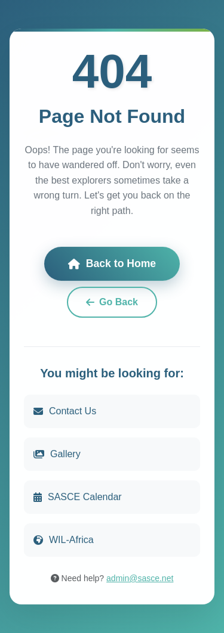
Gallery (57, 454)
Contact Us (64, 411)
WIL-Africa (63, 540)
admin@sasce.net (139, 578)
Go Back (112, 302)
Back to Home (112, 264)
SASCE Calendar (77, 497)
